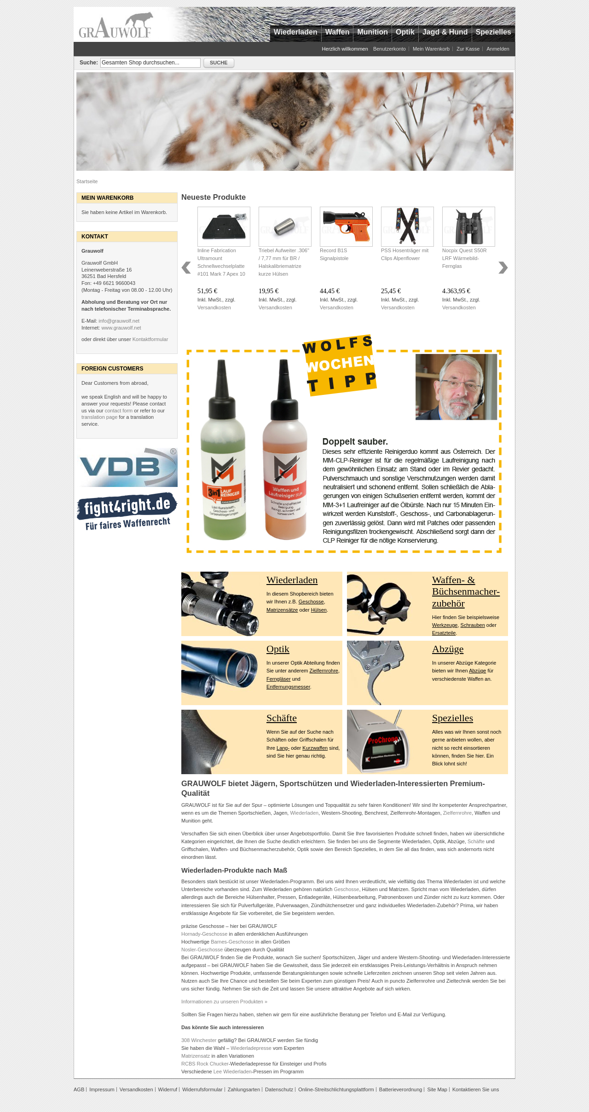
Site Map (437, 1089)
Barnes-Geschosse (232, 941)
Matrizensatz (195, 1056)
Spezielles (452, 718)
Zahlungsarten (244, 1089)
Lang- (283, 748)
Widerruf (168, 1089)
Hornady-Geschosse (204, 934)
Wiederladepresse (251, 1048)
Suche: (89, 62)
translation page (99, 417)
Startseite (87, 181)
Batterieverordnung (400, 1089)
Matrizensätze (282, 610)
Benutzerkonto (389, 49)
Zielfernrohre (324, 670)
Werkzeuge (444, 625)
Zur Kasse (467, 49)
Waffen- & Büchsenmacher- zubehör (466, 591)
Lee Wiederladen (233, 1071)
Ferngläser (278, 679)
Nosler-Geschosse (202, 949)
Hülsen (319, 610)
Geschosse (311, 601)
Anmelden (497, 49)
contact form (119, 410)
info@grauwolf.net (118, 321)
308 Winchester (198, 1040)
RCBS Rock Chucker (205, 1063)
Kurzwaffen (315, 748)
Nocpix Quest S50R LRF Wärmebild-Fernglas (464, 258)
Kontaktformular (150, 339)
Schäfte (281, 718)
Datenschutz (279, 1089)
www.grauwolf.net (121, 327)
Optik (277, 648)
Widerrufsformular (202, 1089)
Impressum (101, 1089)
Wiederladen (292, 579)
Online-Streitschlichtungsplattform (336, 1089)
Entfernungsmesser (288, 686)
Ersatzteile (444, 633)
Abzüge (447, 648)
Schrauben (473, 625)
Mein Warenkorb (431, 49)
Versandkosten (214, 307)
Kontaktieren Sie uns (475, 1089)
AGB (79, 1089)
